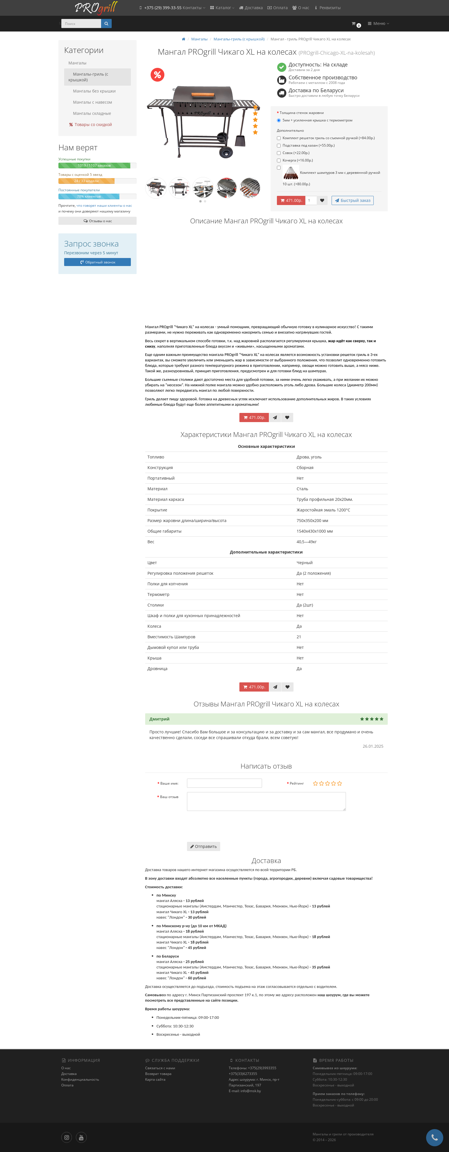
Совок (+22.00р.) (293, 152)
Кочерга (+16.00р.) (295, 160)
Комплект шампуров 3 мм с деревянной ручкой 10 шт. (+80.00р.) (328, 175)
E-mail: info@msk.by (245, 1090)
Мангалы (77, 63)
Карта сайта (155, 1079)
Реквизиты (327, 7)
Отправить (203, 846)
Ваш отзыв (169, 796)
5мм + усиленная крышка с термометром (314, 120)
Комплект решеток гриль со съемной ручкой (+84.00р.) (326, 137)
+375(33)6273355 (243, 1073)
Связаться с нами (160, 1068)
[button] (356, 23)
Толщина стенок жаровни (302, 112)
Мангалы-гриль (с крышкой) (88, 76)
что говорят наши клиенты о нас (104, 205)
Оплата (277, 7)
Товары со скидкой (90, 124)
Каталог (222, 7)
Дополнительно (290, 130)
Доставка (251, 7)
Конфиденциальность (80, 1079)
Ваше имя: (169, 783)
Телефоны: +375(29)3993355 (252, 1068)
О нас (300, 7)
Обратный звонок (97, 262)
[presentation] (230, 826)
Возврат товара (158, 1073)
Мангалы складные (89, 113)
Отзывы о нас (97, 220)
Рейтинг (297, 783)
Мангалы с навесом (90, 102)
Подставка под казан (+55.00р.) (306, 145)
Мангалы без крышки (92, 91)
